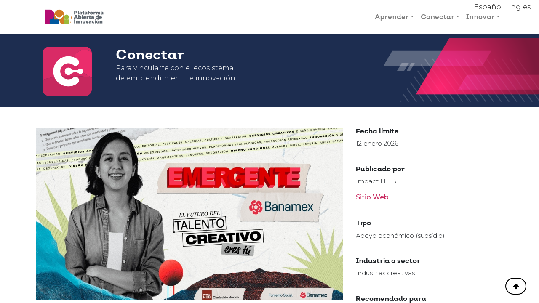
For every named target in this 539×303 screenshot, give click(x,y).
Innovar (480, 16)
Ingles (520, 7)
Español (488, 7)
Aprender (392, 16)
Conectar (437, 16)
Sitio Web (372, 197)
